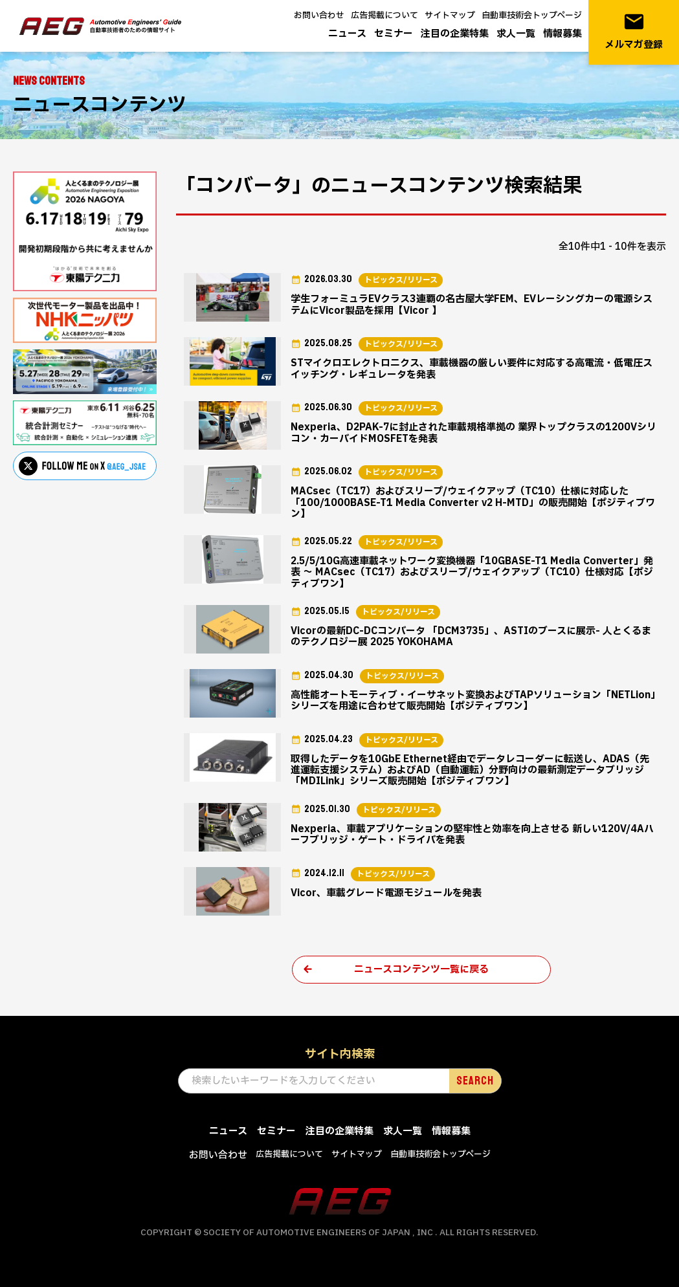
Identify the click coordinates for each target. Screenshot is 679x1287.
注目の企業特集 (455, 34)
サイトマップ (450, 15)
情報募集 (562, 34)
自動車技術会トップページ (532, 15)
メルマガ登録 (633, 31)
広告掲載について (384, 15)
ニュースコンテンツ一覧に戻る (421, 969)
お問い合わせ (319, 15)
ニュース (347, 34)
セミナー (393, 34)
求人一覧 (515, 34)
